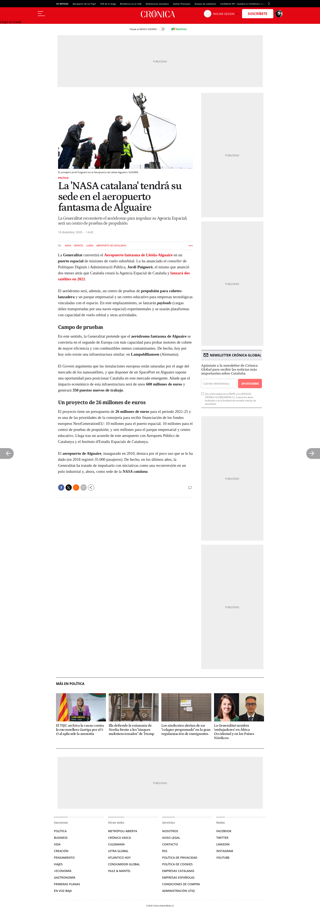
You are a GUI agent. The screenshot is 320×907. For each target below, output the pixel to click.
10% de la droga (108, 3)
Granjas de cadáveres (205, 3)
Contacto (170, 844)
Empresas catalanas (178, 871)
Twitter (222, 838)
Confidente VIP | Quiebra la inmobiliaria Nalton (244, 3)
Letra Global (118, 851)
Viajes (58, 864)
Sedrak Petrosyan (181, 3)
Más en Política (70, 684)
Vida (57, 844)
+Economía (62, 871)
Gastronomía (64, 877)
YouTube (223, 858)
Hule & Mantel (119, 871)
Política (63, 177)
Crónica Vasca (119, 838)
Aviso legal (171, 838)
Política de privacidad (179, 858)
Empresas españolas (178, 877)
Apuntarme (250, 383)
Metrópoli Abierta (122, 831)
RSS (164, 851)
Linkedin (223, 844)
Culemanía (116, 844)
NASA (68, 245)
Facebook (223, 831)
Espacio (78, 245)
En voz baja (63, 891)
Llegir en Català (10, 22)
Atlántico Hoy (119, 858)
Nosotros (170, 831)
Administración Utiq (178, 891)
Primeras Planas (67, 884)
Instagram (224, 851)
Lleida (89, 245)
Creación (61, 851)
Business (61, 838)
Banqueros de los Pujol (84, 3)
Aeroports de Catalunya (111, 245)
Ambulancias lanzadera (157, 3)
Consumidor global (124, 864)
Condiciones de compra (181, 884)
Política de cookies (177, 864)
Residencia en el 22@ (130, 3)
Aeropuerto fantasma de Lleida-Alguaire (138, 255)
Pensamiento (64, 858)
